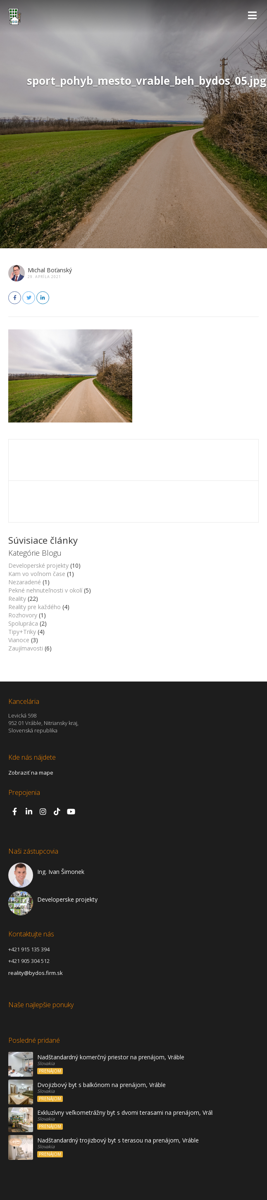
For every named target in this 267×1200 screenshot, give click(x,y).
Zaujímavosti (25, 648)
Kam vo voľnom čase (36, 574)
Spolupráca (23, 623)
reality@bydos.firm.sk (35, 973)
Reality (17, 598)
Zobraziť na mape (30, 772)
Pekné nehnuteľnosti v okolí (45, 590)
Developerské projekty (38, 565)
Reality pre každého (34, 607)
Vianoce (18, 640)
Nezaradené (24, 582)
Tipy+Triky (22, 632)
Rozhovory (22, 615)
